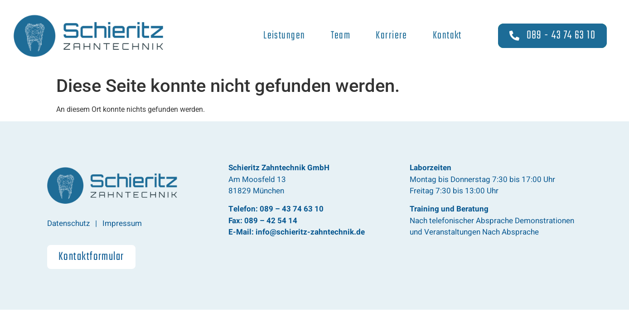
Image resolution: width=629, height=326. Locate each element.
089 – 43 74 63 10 (292, 209)
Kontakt (447, 35)
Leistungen (284, 35)
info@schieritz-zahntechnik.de (309, 232)
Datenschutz (68, 223)
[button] (91, 257)
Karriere (391, 35)
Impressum (122, 223)
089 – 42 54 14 (270, 220)
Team (341, 35)
